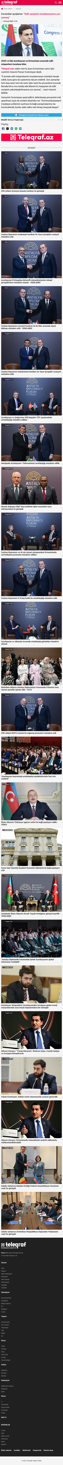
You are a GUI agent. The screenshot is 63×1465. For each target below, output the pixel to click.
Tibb (2, 1330)
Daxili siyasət (5, 1282)
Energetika (4, 1301)
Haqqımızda (37, 1450)
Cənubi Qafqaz (5, 1360)
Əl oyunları (4, 1410)
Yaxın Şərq (4, 1354)
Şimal (3, 1441)
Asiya (3, 1352)
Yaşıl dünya (4, 1327)
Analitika (4, 1288)
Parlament (4, 1276)
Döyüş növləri (5, 1407)
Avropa (3, 1357)
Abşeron (3, 1444)
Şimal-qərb (4, 1439)
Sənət (3, 1391)
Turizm (3, 1312)
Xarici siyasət (5, 1279)
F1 (2, 1402)
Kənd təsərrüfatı (6, 1298)
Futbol (3, 1413)
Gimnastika (4, 1404)
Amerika (3, 1349)
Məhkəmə (4, 1370)
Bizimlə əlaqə (48, 1450)
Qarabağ (4, 1285)
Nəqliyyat (4, 1309)
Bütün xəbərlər (6, 1450)
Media (3, 1333)
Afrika (3, 1346)
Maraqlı (3, 1376)
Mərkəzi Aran (5, 1436)
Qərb (2, 1433)
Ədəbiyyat (4, 1389)
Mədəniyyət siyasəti (7, 1386)
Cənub (3, 1430)
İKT (2, 1306)
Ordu (2, 1268)
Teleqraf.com (7, 68)
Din (2, 1336)
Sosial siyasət (5, 1322)
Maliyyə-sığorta (6, 1303)
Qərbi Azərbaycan (6, 1274)
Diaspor (3, 1271)
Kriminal (3, 1373)
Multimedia (26, 1450)
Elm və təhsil (5, 1325)
